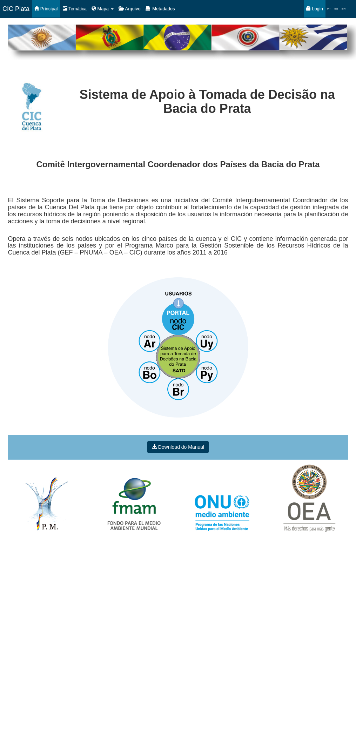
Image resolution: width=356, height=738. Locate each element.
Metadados (160, 8)
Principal (46, 8)
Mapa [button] (103, 8)
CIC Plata (15, 8)
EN (343, 8)
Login (314, 8)
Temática (75, 8)
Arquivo (130, 8)
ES (336, 8)
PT (329, 8)
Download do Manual (178, 447)
